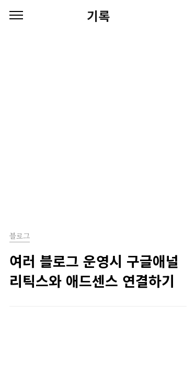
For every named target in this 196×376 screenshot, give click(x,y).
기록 (98, 16)
